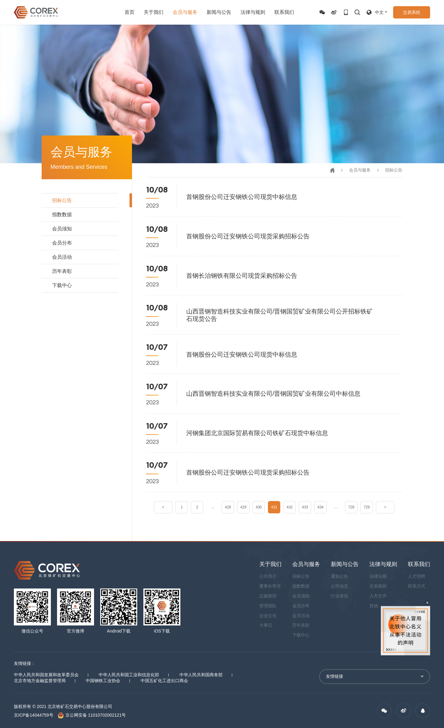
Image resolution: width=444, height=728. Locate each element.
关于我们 (153, 12)
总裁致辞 (268, 595)
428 (228, 507)
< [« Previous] (163, 507)
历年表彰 (62, 271)
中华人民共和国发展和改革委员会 (46, 674)
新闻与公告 (219, 12)
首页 (129, 12)
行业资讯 (339, 595)
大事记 (265, 625)
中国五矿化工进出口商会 (164, 680)
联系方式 (416, 586)
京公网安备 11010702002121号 (92, 715)
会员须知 (62, 228)
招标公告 (62, 200)
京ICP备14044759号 (33, 715)
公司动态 (339, 586)
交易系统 (411, 12)
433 (305, 507)
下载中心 (62, 285)
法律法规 (378, 576)
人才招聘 (416, 576)
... (212, 507)
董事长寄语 (270, 586)
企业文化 (268, 615)
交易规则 (378, 586)
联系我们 (284, 12)
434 (320, 507)
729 (367, 507)
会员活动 (62, 257)
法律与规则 (252, 12)
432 (289, 507)
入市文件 (378, 595)
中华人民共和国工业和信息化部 (129, 674)
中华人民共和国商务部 (201, 674)
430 (259, 507)
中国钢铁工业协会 (103, 680)
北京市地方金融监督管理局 (40, 680)
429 (243, 507)
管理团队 (268, 605)
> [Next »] (385, 507)
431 (274, 507)
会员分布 (62, 242)
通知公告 (339, 576)
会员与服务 (185, 12)
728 (351, 507)
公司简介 (268, 576)
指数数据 (62, 214)
